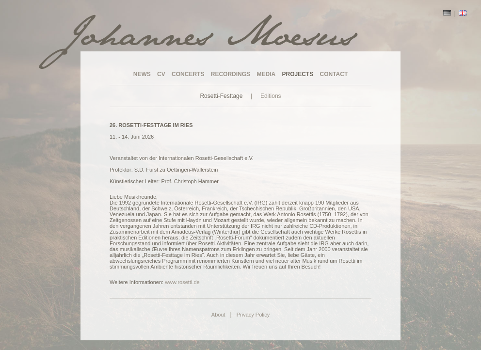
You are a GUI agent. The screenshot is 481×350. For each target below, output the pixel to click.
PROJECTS (297, 74)
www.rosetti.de (182, 282)
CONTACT (334, 74)
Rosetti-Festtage (221, 96)
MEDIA (266, 74)
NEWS (142, 74)
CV (161, 74)
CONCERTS (188, 74)
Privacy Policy (253, 315)
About (218, 315)
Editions (270, 96)
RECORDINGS (230, 74)
